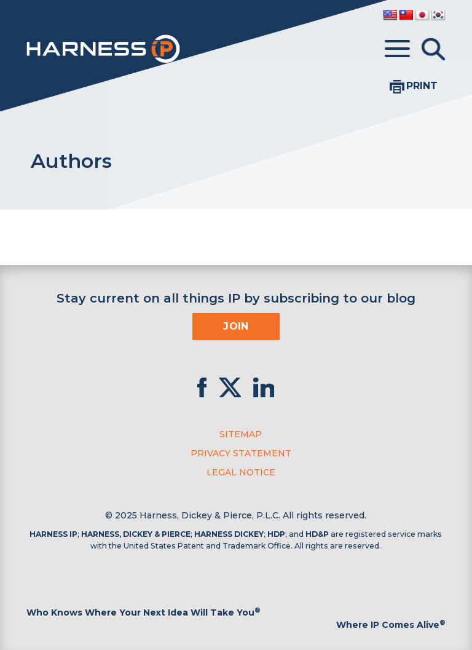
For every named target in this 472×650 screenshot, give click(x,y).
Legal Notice (240, 472)
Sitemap (240, 434)
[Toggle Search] (433, 49)
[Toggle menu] (397, 49)
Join (236, 326)
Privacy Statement (241, 453)
